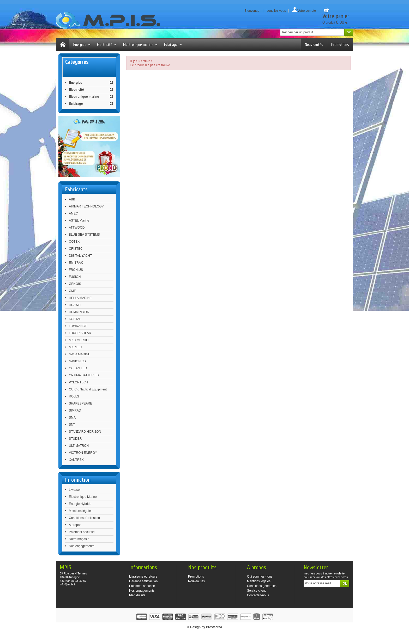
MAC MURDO (78, 340)
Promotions (340, 44)
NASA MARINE (79, 354)
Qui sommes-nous (259, 576)
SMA (72, 417)
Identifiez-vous (276, 11)
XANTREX (76, 460)
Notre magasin (79, 539)
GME (72, 291)
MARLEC (75, 347)
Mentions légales (80, 511)
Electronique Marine (83, 497)
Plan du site (137, 595)
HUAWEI (75, 305)
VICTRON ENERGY (83, 453)
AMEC (73, 213)
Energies (82, 44)
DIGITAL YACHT (80, 256)
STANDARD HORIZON (85, 431)
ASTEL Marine (79, 220)
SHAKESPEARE (80, 403)
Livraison (75, 490)
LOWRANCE (78, 326)
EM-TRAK (76, 263)
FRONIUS (76, 270)
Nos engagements (81, 546)
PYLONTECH (78, 382)
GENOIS (75, 284)
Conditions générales (261, 586)
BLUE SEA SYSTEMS (84, 234)
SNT (72, 424)
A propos (75, 525)
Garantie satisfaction (143, 581)
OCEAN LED (78, 368)
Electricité (107, 44)
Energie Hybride (80, 504)
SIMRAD (75, 410)
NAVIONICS (77, 361)
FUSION (75, 277)
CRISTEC (76, 248)
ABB (72, 199)
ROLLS (74, 396)
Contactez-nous (258, 595)
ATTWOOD (77, 227)
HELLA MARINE (80, 298)
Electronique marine (140, 44)
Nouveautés (314, 44)
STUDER (75, 438)
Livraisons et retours (143, 576)
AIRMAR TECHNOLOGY (86, 206)
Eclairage (173, 44)
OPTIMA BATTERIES (84, 375)
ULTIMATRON (79, 446)
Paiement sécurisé (82, 532)
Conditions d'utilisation (84, 518)
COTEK (74, 241)
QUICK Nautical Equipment (88, 389)
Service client (256, 590)
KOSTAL (75, 319)
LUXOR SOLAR (80, 333)
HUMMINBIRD (79, 312)
